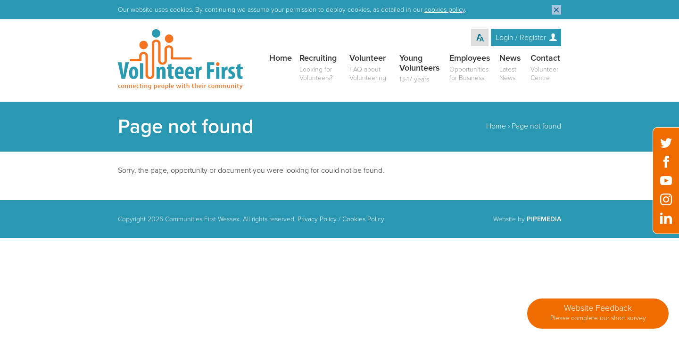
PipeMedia (544, 219)
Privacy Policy (317, 219)
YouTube (666, 180)
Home (496, 126)
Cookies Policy (363, 219)
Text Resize (480, 37)
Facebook (666, 162)
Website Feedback (598, 313)
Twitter (666, 143)
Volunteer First (180, 59)
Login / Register (521, 37)
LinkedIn (666, 218)
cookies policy (444, 10)
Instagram (666, 199)
